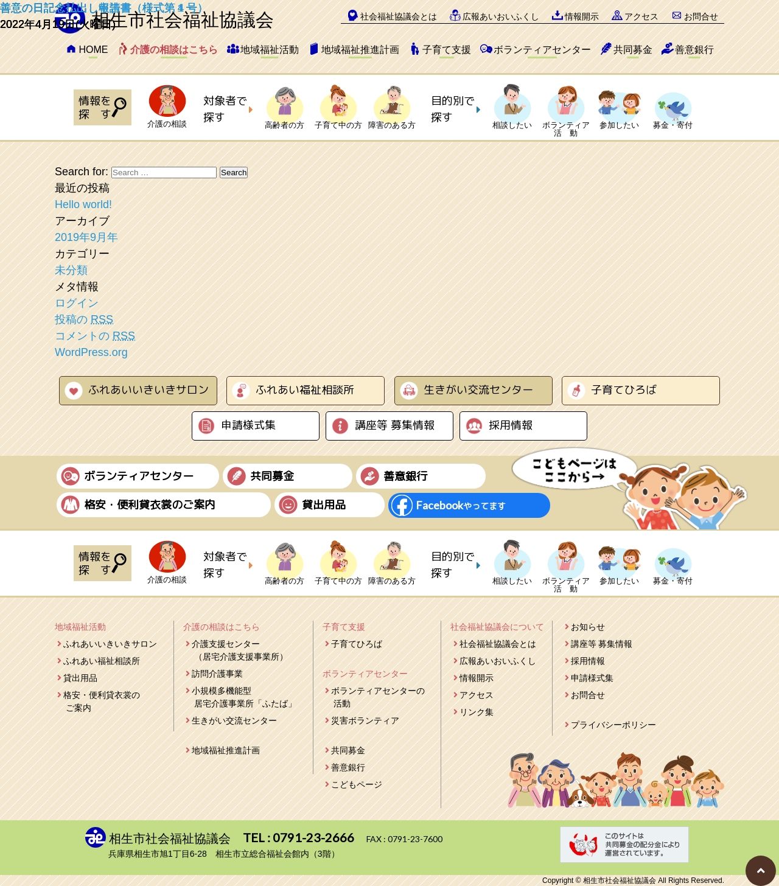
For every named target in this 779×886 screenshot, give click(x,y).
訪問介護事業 (217, 673)
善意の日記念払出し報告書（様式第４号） (104, 8)
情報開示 (476, 678)
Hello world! (83, 204)
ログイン (77, 303)
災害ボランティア (365, 720)
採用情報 (511, 425)
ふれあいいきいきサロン (148, 389)
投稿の (84, 319)
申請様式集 (248, 425)
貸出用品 (80, 678)
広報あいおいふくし (497, 661)
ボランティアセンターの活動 (378, 697)
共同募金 (632, 49)
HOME (93, 49)
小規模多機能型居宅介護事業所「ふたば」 (244, 697)
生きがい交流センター (478, 389)
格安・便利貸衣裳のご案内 (101, 701)
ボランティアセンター (542, 49)
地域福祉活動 (269, 49)
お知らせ (588, 627)
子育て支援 (446, 49)
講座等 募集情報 (395, 425)
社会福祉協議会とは (497, 644)
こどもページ (356, 784)
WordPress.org (91, 352)
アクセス (476, 695)
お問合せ (588, 695)
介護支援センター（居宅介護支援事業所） (240, 650)
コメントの (95, 336)
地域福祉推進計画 (360, 49)
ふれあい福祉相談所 (305, 389)
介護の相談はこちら (174, 49)
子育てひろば (624, 389)
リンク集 (476, 712)
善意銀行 (694, 49)
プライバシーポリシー (613, 725)
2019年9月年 (86, 237)
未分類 (71, 270)
